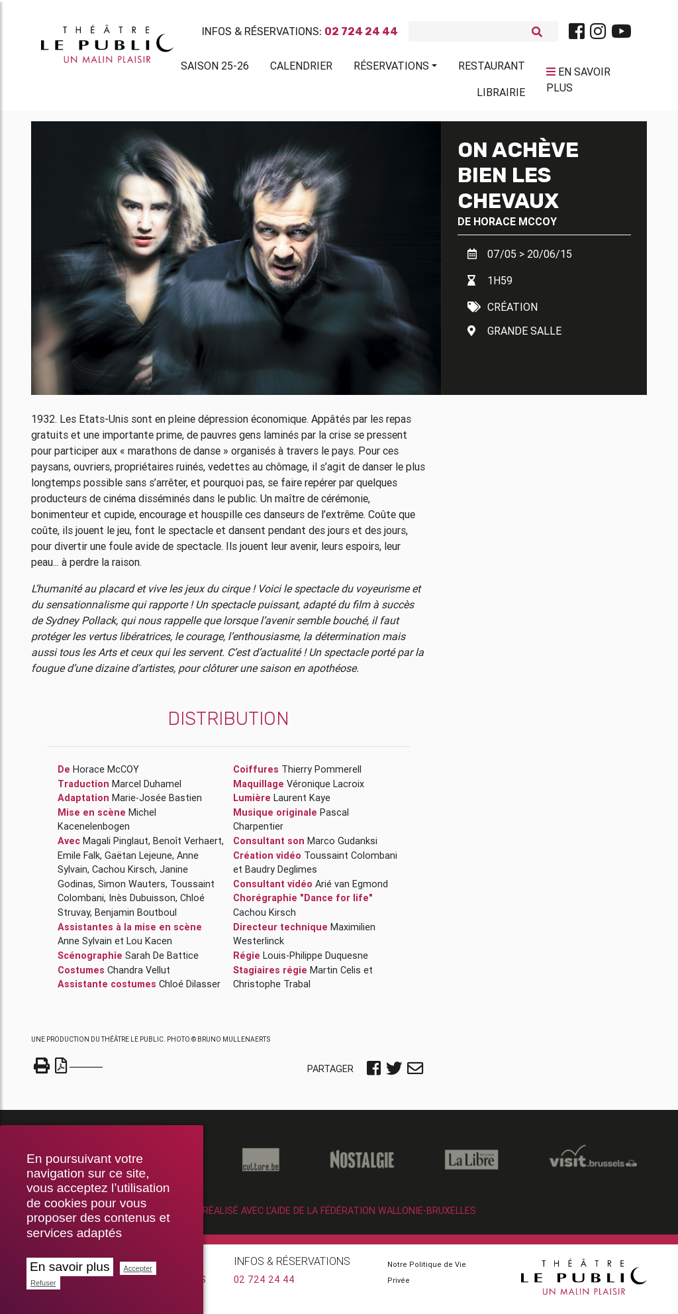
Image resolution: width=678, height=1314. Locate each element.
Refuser (43, 1283)
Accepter (138, 1268)
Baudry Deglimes (281, 875)
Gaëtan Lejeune (138, 861)
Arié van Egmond (351, 889)
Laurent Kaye (301, 803)
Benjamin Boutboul (136, 918)
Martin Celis (335, 975)
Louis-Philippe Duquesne (315, 961)
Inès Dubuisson (142, 903)
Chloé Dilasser (189, 989)
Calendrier (301, 68)
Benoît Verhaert (187, 846)
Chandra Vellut (138, 975)
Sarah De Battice (162, 961)
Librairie (501, 94)
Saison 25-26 (215, 68)
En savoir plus (70, 1267)
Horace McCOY (515, 226)
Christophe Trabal (272, 989)
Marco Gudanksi (342, 846)
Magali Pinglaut (115, 846)
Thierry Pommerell (321, 775)
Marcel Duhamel (146, 789)
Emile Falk (79, 861)
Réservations (391, 68)
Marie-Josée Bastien (157, 803)
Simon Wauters (132, 889)
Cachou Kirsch (123, 875)
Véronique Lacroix (325, 789)
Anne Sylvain (85, 946)
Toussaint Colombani (350, 861)
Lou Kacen (149, 946)
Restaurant (491, 68)
